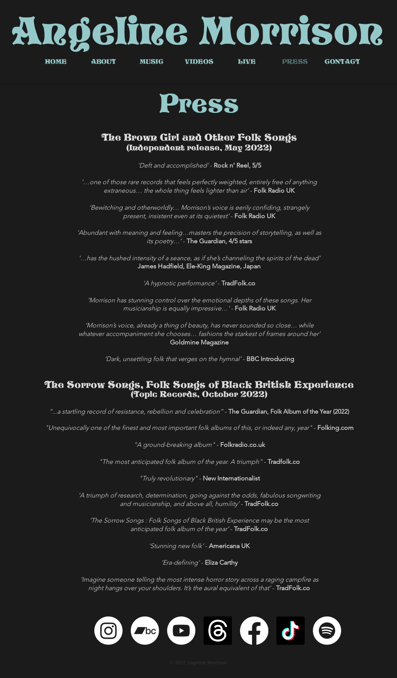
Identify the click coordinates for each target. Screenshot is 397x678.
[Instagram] (108, 630)
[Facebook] (254, 630)
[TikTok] (290, 630)
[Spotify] (327, 630)
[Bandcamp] (145, 630)
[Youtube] (181, 630)
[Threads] (218, 630)
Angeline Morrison (197, 31)
